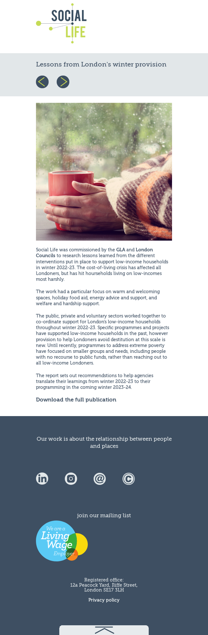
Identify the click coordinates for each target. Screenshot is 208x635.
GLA (120, 250)
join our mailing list (104, 515)
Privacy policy (104, 600)
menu (156, 26)
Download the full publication (76, 400)
